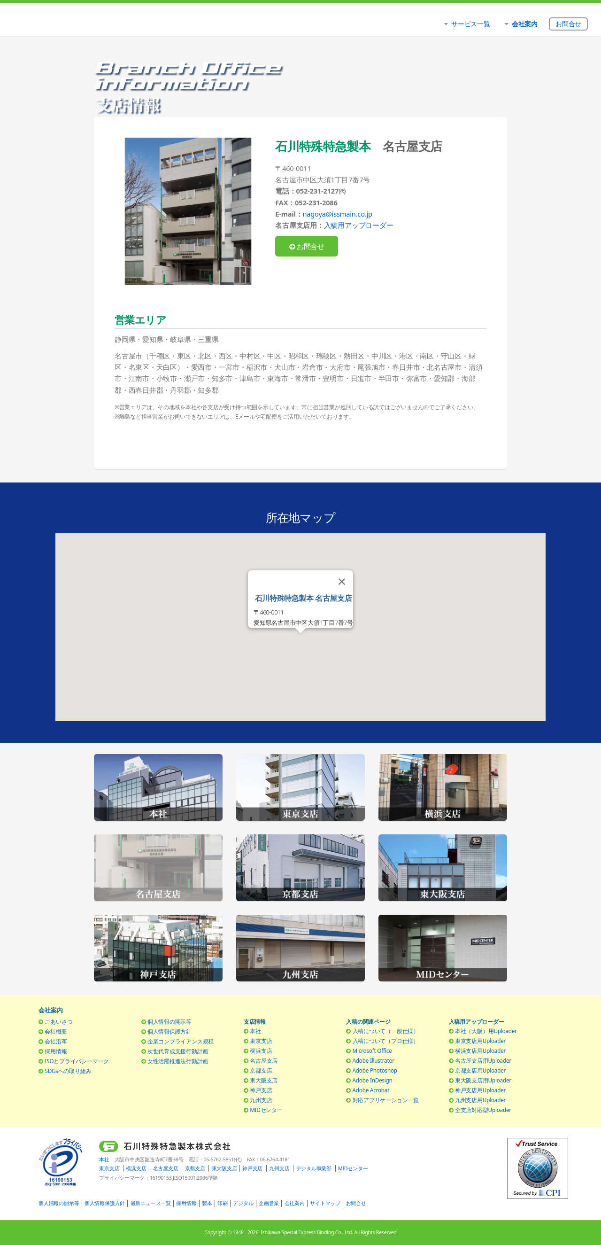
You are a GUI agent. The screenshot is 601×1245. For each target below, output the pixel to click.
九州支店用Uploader (480, 1100)
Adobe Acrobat (371, 1090)
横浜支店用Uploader (480, 1050)
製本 (207, 1203)
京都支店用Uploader (480, 1070)
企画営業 (269, 1203)
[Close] (342, 581)
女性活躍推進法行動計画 (177, 1061)
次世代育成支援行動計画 (177, 1051)
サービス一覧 (470, 23)
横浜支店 (261, 1050)
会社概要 (56, 1031)
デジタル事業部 (313, 1168)
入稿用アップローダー (358, 225)
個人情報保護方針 (169, 1031)
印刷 (222, 1203)
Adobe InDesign (373, 1080)
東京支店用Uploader (480, 1040)
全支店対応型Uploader (483, 1109)
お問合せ (307, 246)
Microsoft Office (372, 1050)
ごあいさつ (58, 1021)
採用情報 (56, 1051)
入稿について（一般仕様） (386, 1031)
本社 (255, 1031)
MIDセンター (266, 1109)
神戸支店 (261, 1090)
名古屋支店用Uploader (483, 1060)
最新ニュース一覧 (151, 1203)
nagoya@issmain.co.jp (337, 213)
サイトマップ (325, 1203)
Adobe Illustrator (373, 1060)
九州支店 (261, 1100)
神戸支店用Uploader (480, 1090)
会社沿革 (56, 1041)
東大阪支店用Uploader (483, 1080)
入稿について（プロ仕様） (386, 1040)
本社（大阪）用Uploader (486, 1031)
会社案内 (295, 1203)
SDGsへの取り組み (68, 1070)
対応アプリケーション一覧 (386, 1100)
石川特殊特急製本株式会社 (114, 21)
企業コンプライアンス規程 (180, 1041)
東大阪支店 (263, 1080)
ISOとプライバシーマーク (77, 1061)
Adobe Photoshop (375, 1070)
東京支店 (261, 1040)
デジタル (243, 1203)
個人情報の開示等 (169, 1021)
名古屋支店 (263, 1060)
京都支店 (261, 1070)
